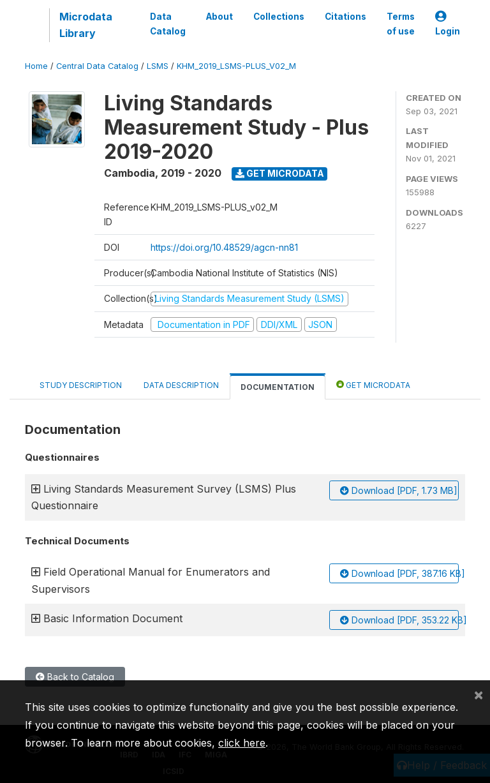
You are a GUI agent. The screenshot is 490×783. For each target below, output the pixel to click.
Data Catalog (168, 23)
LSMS (157, 66)
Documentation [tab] (278, 387)
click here (241, 742)
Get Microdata (279, 173)
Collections (278, 16)
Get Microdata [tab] (373, 384)
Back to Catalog (75, 676)
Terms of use (401, 23)
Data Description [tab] (181, 385)
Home (36, 66)
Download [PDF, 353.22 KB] (399, 620)
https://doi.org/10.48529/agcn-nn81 (224, 247)
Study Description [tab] (81, 385)
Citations (345, 16)
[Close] (478, 694)
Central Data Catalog (97, 66)
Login (447, 24)
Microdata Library (85, 25)
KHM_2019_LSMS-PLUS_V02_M (236, 66)
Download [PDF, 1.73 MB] (398, 490)
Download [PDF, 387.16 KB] (399, 573)
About (219, 16)
